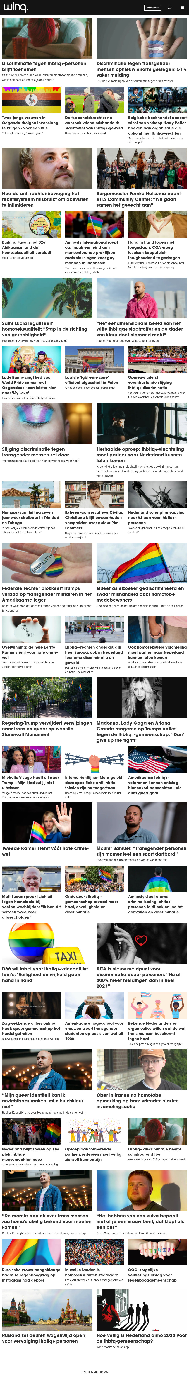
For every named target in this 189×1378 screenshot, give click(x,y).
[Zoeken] (169, 7)
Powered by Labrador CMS (94, 1372)
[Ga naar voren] (15, 7)
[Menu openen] (182, 7)
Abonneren (152, 7)
